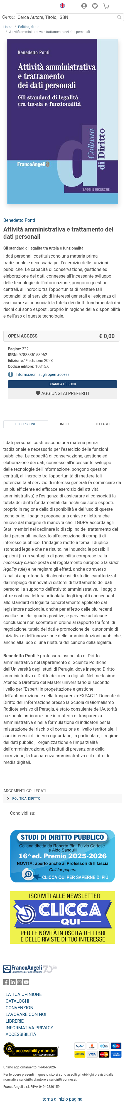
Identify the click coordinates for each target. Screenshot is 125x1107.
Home (7, 27)
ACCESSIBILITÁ (21, 1034)
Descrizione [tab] (25, 424)
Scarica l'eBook (62, 384)
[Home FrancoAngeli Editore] (22, 6)
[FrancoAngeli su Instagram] (19, 983)
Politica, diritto (28, 27)
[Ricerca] (119, 17)
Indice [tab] (65, 424)
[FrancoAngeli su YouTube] (26, 983)
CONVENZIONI (20, 1007)
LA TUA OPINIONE (24, 994)
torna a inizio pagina (62, 1099)
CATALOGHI (17, 1001)
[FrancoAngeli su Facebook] (6, 983)
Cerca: (8, 17)
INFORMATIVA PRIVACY (29, 1027)
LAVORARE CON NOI (26, 1014)
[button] (61, 7)
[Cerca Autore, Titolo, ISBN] (65, 17)
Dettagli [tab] (101, 424)
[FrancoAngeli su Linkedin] (13, 983)
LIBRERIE (15, 1021)
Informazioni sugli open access (43, 374)
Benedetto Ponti (19, 220)
